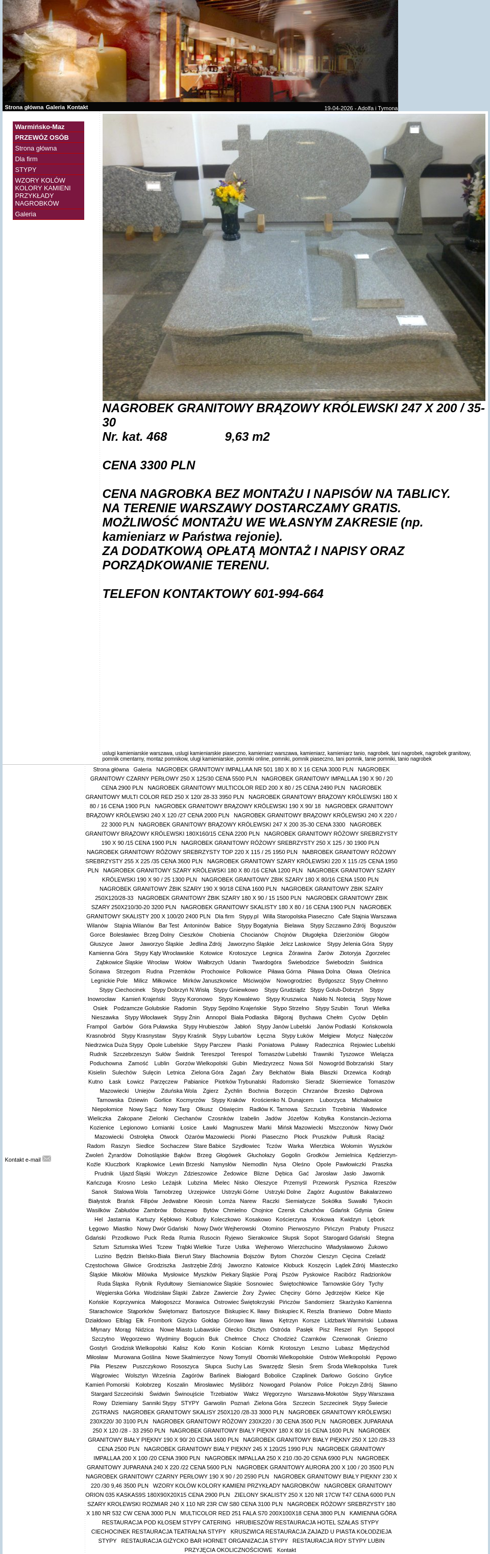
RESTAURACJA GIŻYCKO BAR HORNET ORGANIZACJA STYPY (204, 1541)
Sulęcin (152, 1072)
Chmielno (235, 1210)
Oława (355, 971)
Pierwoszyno (304, 1228)
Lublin (162, 1063)
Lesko (149, 1183)
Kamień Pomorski (108, 1385)
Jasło (351, 1173)
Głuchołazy (261, 1155)
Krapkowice (150, 1164)
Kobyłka (325, 1118)
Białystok (100, 1201)
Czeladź (375, 1256)
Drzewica (356, 1072)
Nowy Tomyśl (235, 1357)
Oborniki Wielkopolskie (286, 1357)
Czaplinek (304, 1375)
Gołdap (210, 1320)
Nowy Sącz (144, 1109)
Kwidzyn (351, 1219)
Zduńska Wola (179, 1091)
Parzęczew (165, 1082)
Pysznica (357, 1183)
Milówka (148, 1274)
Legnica (273, 953)
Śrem (316, 1366)
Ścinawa (100, 971)
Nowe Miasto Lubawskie (190, 1329)
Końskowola (378, 1026)
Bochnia (260, 1091)
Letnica (177, 1072)
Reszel (343, 1329)
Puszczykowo (150, 1366)
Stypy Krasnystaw (144, 1036)
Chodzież (285, 1339)
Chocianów (255, 935)
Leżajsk (172, 1183)
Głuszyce (102, 944)
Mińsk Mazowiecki (301, 1127)
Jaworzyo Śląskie (162, 944)
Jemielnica (349, 1155)
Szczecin (303, 1403)
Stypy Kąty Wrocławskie (164, 953)
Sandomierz (320, 1302)
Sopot (311, 1238)
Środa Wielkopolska (352, 1366)
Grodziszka (162, 1265)
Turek (390, 1366)
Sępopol (384, 1329)
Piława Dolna (324, 971)
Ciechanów (188, 1118)
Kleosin (204, 1201)
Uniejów (145, 1091)
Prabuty (360, 1228)
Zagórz (316, 1192)
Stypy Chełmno (369, 980)
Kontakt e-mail (28, 1160)
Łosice (190, 1127)
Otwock (170, 1137)
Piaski (245, 1045)
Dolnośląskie (153, 1155)
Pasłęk (306, 1329)
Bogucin (194, 1339)
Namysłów (224, 1164)
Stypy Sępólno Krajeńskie (235, 1008)
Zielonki (159, 1118)
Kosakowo (259, 1219)
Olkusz (204, 1109)
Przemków (183, 971)
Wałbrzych (211, 962)
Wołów (184, 962)
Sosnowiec (260, 1284)
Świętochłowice (298, 1284)
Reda (168, 1238)
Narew (249, 1201)
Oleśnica (380, 971)
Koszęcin (319, 1265)
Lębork (377, 1219)
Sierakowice (263, 1238)
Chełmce (236, 1339)
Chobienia (222, 935)
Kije (379, 1293)
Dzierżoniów (349, 935)
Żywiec (267, 1293)
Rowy (100, 1403)
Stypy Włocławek (146, 1017)
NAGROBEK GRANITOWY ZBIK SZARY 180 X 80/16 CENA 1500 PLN (290, 879)
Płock (301, 1137)
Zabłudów (127, 1210)
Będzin (124, 1256)
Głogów (380, 935)
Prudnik (104, 1173)
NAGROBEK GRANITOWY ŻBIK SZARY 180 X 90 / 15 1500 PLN (219, 898)
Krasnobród (101, 1036)
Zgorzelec (378, 953)
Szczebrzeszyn (132, 1054)
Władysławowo (344, 1247)
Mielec (221, 1183)
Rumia (187, 1238)
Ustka (243, 1247)
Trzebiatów (224, 1394)
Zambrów (155, 1210)
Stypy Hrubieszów (206, 1026)
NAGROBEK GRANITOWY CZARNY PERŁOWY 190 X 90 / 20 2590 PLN (177, 1476)
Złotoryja (350, 953)
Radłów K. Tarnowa (275, 1109)
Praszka (383, 1164)
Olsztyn (256, 1329)
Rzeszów (385, 1183)
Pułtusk (353, 1137)
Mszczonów (344, 1127)
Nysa (281, 1164)
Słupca (213, 1366)
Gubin (240, 1063)
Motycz (355, 1036)
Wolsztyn (136, 1375)
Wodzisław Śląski (165, 1293)
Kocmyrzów (191, 1100)
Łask (115, 1082)
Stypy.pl (248, 916)
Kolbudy (196, 1219)
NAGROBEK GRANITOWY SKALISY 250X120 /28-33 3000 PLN (203, 1412)
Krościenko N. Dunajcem (283, 1100)
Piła (95, 1366)
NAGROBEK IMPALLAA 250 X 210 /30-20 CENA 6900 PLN (279, 1458)
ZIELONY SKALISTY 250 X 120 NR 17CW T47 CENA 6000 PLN (314, 1495)
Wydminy (167, 1339)
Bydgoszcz (331, 980)
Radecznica (330, 1045)
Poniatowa (272, 1045)
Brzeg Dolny (159, 935)
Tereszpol (213, 1054)
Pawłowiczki (352, 1164)
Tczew (165, 1247)
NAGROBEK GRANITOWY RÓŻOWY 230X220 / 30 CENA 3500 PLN (239, 1421)
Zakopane (130, 1118)
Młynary (101, 1329)
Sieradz (315, 1082)
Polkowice (249, 971)
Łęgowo (99, 1228)
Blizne (262, 1173)
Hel (98, 1219)
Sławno (388, 1385)
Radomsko (286, 1082)
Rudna (155, 971)
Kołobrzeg (149, 1385)
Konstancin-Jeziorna (366, 1118)
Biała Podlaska (250, 1017)
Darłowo (332, 1375)
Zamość (139, 1063)
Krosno (127, 1183)
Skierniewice (346, 1082)
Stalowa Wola (131, 1192)
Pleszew (117, 1366)
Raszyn (121, 1146)
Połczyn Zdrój (357, 1385)
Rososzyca (185, 1366)
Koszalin (178, 1385)
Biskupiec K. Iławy (247, 1311)
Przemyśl (296, 1183)
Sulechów (125, 1072)
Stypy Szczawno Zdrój (338, 925)
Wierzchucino (305, 1247)
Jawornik (374, 1173)
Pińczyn (335, 1228)
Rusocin (210, 1238)
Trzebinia (344, 1109)
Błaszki (329, 1072)
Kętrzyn (288, 1320)
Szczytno (104, 1339)
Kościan (242, 1348)
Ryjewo (234, 1238)
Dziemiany (125, 1403)
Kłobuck (294, 1265)
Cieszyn (327, 1256)
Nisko (242, 1183)
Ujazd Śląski (135, 1173)
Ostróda (280, 1329)
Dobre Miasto (374, 1311)
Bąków (183, 1155)
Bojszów (254, 1256)
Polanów (301, 1385)
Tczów (274, 1146)
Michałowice (368, 1100)
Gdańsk (340, 1210)
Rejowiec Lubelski (372, 1045)
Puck (150, 1238)
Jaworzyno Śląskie (252, 944)
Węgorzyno (278, 1394)
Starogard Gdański (347, 1238)
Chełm (335, 1017)
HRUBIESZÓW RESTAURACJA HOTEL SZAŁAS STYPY (307, 1522)
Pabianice (197, 1082)
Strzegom (128, 971)
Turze (223, 1247)
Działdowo (98, 1320)
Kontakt (77, 107)
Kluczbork (118, 1164)
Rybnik (144, 1284)
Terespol (242, 1054)
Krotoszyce (243, 953)
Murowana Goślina (137, 1357)
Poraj (271, 1274)
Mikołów (122, 1274)
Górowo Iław (239, 1320)
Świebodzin (341, 962)
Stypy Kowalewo (239, 999)
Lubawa (388, 1320)
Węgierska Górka (118, 1293)
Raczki (271, 1201)
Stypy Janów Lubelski (284, 1026)
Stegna (386, 1238)
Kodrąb (383, 1072)
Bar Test (169, 925)
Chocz (260, 1339)
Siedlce (146, 1146)
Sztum (101, 1247)
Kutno (96, 1082)
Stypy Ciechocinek (124, 990)
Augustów (342, 1192)
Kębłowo (170, 1219)
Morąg (123, 1329)
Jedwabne (175, 1201)
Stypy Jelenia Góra (351, 944)
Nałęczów (382, 1036)
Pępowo (386, 1357)
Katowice (267, 1265)
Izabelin (250, 1118)
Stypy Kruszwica (287, 999)
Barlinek (221, 1375)
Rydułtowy (170, 1284)
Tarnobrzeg (168, 1192)
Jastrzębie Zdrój (202, 1265)
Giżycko (187, 1320)
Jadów (274, 1118)
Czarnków (314, 1339)
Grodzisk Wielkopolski (140, 1348)
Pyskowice (316, 1274)
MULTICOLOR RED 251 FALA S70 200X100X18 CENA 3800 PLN (262, 1513)
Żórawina (300, 953)
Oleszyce (266, 1183)
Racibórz (345, 1274)
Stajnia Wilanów (134, 925)
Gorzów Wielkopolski (202, 1063)
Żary (258, 1072)
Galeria (55, 107)
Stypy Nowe (377, 999)
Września (164, 1375)
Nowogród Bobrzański (347, 1063)
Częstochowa (102, 1265)
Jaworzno (240, 1265)
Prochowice (216, 971)
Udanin (238, 962)
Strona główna (24, 107)
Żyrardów (120, 1155)
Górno (313, 1293)
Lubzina (198, 1183)
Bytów (210, 1210)
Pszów (290, 1274)
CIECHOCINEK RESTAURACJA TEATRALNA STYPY (158, 1531)
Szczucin (316, 1109)
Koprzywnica (129, 1302)
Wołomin (352, 1146)
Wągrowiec (105, 1375)
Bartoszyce (206, 1311)
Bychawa (310, 1017)
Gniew (386, 1210)
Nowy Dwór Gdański (163, 1228)
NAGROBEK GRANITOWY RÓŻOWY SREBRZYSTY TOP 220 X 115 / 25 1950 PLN (192, 852)
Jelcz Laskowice (301, 944)
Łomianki (164, 1127)
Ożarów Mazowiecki (210, 1137)
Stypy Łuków (298, 1036)
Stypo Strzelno (292, 1008)
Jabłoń (243, 1026)
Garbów (124, 1026)
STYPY (26, 169)
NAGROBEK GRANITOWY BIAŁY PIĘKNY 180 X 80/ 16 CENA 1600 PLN (262, 1430)
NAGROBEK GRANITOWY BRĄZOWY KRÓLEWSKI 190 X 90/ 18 (238, 806)
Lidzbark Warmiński (349, 1320)
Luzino (103, 1256)
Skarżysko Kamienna (365, 1302)
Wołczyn (168, 1173)
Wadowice (374, 1109)
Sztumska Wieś (132, 1247)
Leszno (321, 1348)
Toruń (361, 1008)
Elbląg (124, 1320)
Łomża (226, 1201)
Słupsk (291, 1238)
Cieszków (192, 935)
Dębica (284, 1173)
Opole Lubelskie (168, 1045)
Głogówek (229, 1155)
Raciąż (377, 1137)
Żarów (326, 953)
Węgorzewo (136, 1339)
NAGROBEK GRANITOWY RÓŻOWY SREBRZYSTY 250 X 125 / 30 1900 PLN (280, 843)
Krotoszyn (293, 1348)
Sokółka (332, 1201)
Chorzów (302, 1256)
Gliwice (133, 1265)
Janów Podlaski (337, 1026)
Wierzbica (323, 1146)
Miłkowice (165, 980)
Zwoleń (94, 1155)
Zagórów (193, 1375)
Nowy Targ (177, 1109)
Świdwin (160, 1394)
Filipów (149, 1201)
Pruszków (325, 1137)
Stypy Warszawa (374, 1394)
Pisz (325, 1329)
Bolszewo (186, 1210)
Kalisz (181, 1348)
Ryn (364, 1329)
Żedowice (236, 1173)
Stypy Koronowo (193, 999)
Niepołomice (108, 1109)
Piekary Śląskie (240, 1274)
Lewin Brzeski (187, 1164)
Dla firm (26, 159)
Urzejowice (202, 1192)
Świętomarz (172, 1311)
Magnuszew (238, 1127)
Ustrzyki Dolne (284, 1192)
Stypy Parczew (213, 1045)
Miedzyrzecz (268, 1063)
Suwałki (358, 1201)
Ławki (210, 1127)
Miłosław (97, 1357)
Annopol (216, 1017)
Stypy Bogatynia (259, 925)
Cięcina (351, 1256)
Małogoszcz (166, 1302)
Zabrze (200, 1293)
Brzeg (204, 1155)
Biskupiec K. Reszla (299, 1311)
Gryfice (384, 1375)
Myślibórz (242, 1385)
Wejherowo (270, 1247)
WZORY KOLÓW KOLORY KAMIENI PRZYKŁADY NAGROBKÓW (43, 192)
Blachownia (224, 1256)
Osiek (101, 1008)
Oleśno (302, 1164)
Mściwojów (257, 980)
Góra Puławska (159, 1026)
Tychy (376, 1284)
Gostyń (99, 1348)
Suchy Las (240, 1366)
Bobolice (275, 1375)
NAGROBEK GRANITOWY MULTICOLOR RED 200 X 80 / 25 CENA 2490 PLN (246, 788)
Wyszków (381, 1146)
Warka (296, 1146)
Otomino (273, 1228)
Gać (304, 1173)
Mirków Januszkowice (210, 980)
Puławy (300, 1045)
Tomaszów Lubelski (283, 1054)
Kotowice (212, 953)
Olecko (233, 1329)
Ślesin (296, 1366)
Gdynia (364, 1210)
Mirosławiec (210, 1385)
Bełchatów (283, 1072)
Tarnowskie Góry (343, 1284)
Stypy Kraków (229, 1100)
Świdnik (185, 1054)
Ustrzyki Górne (241, 1192)
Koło (200, 1348)
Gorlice (163, 1100)
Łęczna (267, 1036)
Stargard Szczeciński (118, 1394)
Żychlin (234, 1091)
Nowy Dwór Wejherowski (226, 1228)
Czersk (286, 1210)
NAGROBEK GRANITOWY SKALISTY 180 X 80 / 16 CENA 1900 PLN (268, 907)
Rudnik (98, 1054)
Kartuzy (145, 1219)
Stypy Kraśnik (190, 1036)
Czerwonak (347, 1339)
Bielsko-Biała (154, 1256)
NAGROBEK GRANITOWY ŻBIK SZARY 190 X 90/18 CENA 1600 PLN (188, 889)
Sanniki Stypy (159, 1403)
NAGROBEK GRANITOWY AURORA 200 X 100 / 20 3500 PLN (315, 1467)
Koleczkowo (226, 1219)
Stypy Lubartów (232, 1036)
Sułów (163, 1054)
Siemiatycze (301, 1201)
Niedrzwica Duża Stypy (114, 1045)
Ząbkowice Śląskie (119, 962)
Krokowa (324, 1219)
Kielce (363, 1293)
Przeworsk (326, 1183)
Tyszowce (353, 1054)
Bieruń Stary (190, 1256)
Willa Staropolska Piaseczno (298, 916)
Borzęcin (287, 1091)
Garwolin (215, 1403)
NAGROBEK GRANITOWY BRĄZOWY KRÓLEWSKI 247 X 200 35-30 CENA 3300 (242, 824)
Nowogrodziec (295, 980)
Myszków (204, 1274)
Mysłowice (176, 1274)
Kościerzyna (292, 1219)
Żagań (238, 1072)
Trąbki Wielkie (194, 1247)
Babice (223, 925)
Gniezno (377, 1339)
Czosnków (221, 1118)
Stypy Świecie (370, 1403)
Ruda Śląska (113, 1284)
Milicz (141, 980)
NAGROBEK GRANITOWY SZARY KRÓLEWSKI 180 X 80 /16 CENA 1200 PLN (203, 870)
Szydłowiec (246, 1146)
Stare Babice (210, 1146)
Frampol (98, 1026)
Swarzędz (271, 1366)
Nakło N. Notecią (335, 999)
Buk (214, 1339)
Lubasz (345, 1348)
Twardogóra (267, 962)
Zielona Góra (208, 1072)
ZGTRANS (105, 1412)
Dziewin (139, 1100)
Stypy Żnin (187, 1017)
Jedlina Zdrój (206, 944)
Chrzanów (316, 1091)
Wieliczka (100, 1118)
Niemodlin (255, 1164)
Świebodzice (304, 962)
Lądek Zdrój (350, 1265)
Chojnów (286, 935)
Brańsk (126, 1201)
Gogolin (291, 1155)
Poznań (240, 1403)
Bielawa (295, 925)
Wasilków (98, 1210)
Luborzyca (333, 1100)
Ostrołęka (142, 1137)
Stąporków (141, 1311)
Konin (219, 1348)
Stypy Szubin (332, 1008)
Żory (248, 1293)
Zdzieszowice (201, 1173)
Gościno (359, 1375)
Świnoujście (190, 1394)
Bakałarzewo (377, 1192)
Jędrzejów (338, 1293)
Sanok (100, 1192)
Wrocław (159, 962)
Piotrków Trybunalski (241, 1082)
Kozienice (103, 1127)
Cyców (358, 1017)
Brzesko (345, 1091)
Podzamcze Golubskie (141, 1008)
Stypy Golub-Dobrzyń (337, 990)
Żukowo (378, 1247)
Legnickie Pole (110, 980)
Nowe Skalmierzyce (190, 1357)
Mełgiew (330, 1036)
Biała (308, 1072)
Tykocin (382, 1201)
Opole (323, 1164)
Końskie (99, 1302)
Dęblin (380, 1017)
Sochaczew (174, 1146)
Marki (265, 1127)
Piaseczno (275, 1137)
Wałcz (251, 1394)
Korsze (311, 1320)
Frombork (160, 1320)
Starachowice (106, 1311)
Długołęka (315, 935)
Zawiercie (226, 1293)
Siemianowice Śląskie (214, 1284)
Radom (97, 1146)
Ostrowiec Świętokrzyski (244, 1302)
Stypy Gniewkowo (236, 990)
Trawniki (324, 1054)
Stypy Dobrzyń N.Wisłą (180, 990)
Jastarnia (119, 1219)
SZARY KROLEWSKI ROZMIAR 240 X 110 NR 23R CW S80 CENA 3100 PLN (185, 1504)
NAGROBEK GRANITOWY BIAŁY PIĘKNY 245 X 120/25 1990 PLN (228, 1449)
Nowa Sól (301, 1063)
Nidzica (145, 1329)
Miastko (123, 1228)
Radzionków (376, 1274)
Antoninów (197, 925)
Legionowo (134, 1127)
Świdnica (372, 962)
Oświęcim (232, 1109)
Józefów (299, 1118)
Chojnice (262, 1210)
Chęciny (290, 1293)
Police (325, 1385)
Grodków (319, 1155)
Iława (267, 1320)
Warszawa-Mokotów (323, 1394)
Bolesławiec (124, 935)
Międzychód (375, 1348)
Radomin (186, 1008)
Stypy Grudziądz (285, 990)
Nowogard (272, 1385)
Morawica (197, 1302)
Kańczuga (99, 1183)
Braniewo (341, 1311)
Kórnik (266, 1348)
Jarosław (326, 1173)
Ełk (139, 1320)
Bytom (278, 1256)
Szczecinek (334, 1403)
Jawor (127, 944)
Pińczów (289, 1302)
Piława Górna (285, 971)
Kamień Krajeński (144, 999)
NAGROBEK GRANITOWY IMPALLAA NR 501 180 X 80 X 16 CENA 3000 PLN (254, 769)
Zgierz (211, 1091)
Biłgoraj (284, 1017)
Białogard (247, 1375)
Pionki (248, 1137)
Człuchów (313, 1210)
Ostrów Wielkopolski (346, 1357)
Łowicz (136, 1082)
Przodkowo (125, 1238)
